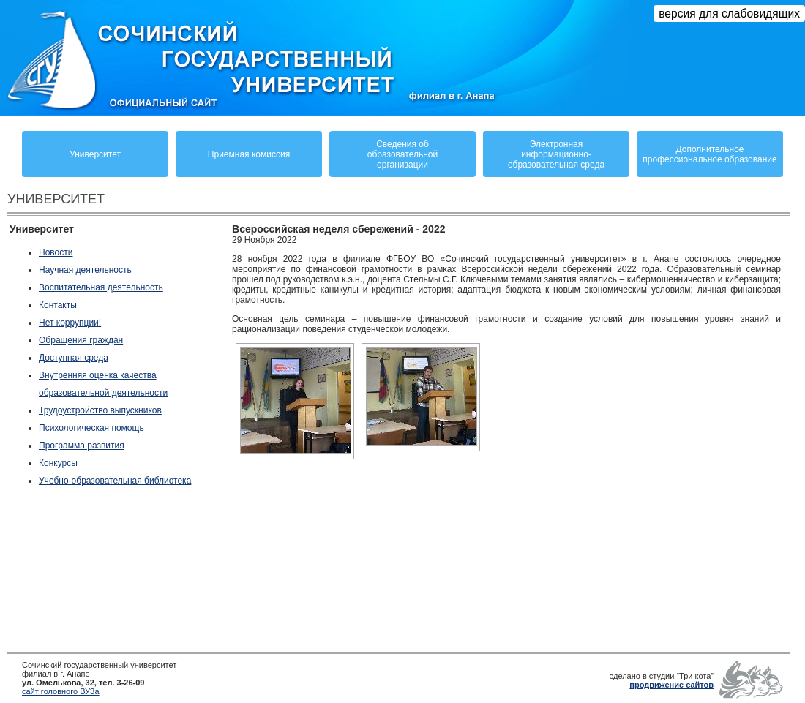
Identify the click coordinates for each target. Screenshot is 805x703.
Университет (95, 154)
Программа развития (81, 445)
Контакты (58, 305)
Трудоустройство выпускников (100, 410)
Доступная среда (73, 358)
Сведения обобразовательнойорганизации (402, 154)
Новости (55, 252)
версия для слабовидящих (729, 13)
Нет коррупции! (70, 322)
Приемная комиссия (249, 154)
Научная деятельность (85, 270)
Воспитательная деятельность (101, 287)
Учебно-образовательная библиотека (115, 480)
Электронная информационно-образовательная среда (556, 154)
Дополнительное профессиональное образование (709, 154)
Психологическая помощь (91, 428)
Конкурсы (58, 463)
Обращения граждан (81, 340)
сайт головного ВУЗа (61, 691)
